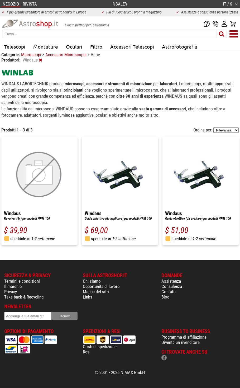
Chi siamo (92, 281)
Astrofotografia (179, 46)
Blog (165, 297)
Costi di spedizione (100, 346)
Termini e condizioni (22, 281)
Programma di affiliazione (184, 337)
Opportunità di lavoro (101, 286)
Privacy (10, 291)
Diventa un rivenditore (180, 342)
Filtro (96, 46)
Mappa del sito (96, 291)
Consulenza (171, 286)
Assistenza (171, 281)
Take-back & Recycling (24, 297)
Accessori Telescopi (132, 46)
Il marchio (13, 286)
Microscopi (31, 54)
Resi (86, 351)
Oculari (74, 46)
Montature (45, 46)
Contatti (168, 291)
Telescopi (14, 46)
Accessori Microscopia (66, 54)
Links (87, 297)
